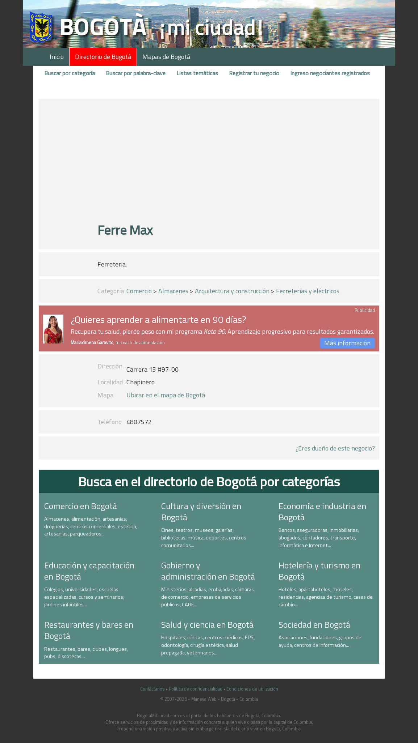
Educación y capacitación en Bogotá (89, 571)
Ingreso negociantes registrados (330, 73)
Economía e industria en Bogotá (322, 511)
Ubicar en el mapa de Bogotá (165, 395)
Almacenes (173, 291)
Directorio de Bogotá (103, 56)
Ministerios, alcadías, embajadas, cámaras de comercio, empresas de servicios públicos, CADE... (207, 596)
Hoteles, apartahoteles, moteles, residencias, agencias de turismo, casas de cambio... (326, 596)
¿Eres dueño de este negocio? (335, 448)
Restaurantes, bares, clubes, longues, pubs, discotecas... (86, 653)
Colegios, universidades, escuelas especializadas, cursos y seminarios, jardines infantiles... (84, 596)
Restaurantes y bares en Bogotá (88, 630)
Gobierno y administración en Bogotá (208, 571)
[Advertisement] (209, 163)
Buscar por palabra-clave (136, 73)
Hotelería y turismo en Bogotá (319, 571)
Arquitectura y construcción (232, 291)
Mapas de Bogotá (166, 56)
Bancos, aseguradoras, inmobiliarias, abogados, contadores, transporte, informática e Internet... (319, 537)
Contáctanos (152, 689)
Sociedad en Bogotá (314, 624)
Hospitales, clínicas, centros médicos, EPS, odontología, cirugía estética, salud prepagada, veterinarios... (208, 644)
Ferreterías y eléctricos (307, 291)
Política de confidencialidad (195, 689)
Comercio (139, 291)
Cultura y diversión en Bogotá (201, 511)
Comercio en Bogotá (80, 505)
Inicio (57, 56)
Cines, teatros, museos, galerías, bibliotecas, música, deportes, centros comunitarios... (203, 537)
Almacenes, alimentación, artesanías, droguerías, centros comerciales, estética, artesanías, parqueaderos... (90, 526)
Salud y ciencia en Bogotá (207, 624)
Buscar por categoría (69, 73)
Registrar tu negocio (254, 73)
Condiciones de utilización (252, 689)
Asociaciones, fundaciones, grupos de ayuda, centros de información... (320, 641)
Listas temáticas (197, 73)
